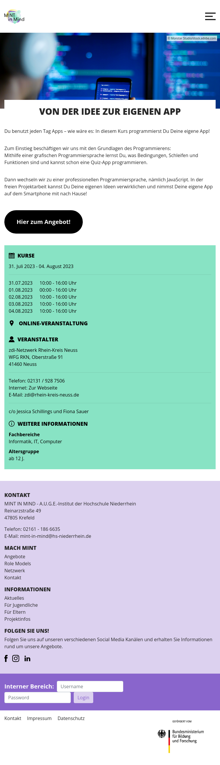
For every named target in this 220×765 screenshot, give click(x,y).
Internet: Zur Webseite (33, 388)
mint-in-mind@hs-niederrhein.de (55, 536)
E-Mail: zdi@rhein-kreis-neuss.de (44, 395)
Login (83, 697)
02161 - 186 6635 (41, 529)
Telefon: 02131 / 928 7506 (37, 381)
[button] (210, 16)
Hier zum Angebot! (44, 222)
